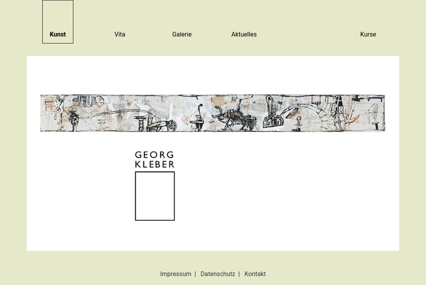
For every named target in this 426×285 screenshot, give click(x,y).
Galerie (182, 34)
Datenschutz (218, 274)
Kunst (58, 34)
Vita (119, 34)
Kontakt (255, 274)
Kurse (368, 34)
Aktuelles (244, 34)
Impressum (176, 274)
